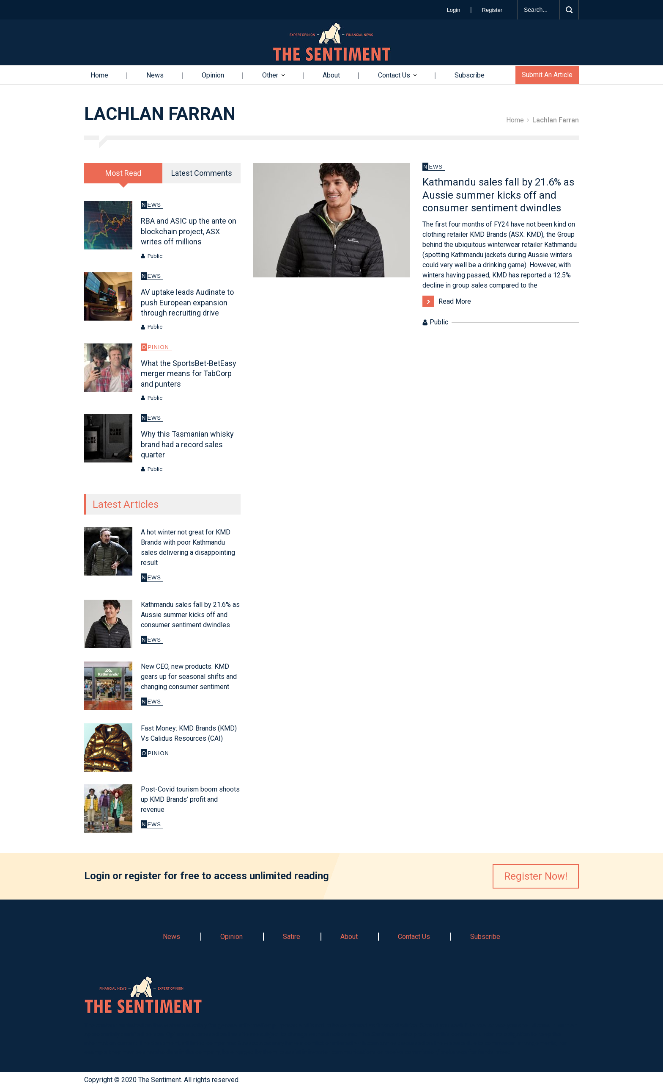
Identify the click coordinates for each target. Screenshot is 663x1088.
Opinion (213, 75)
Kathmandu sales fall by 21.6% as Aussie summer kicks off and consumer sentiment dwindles (190, 615)
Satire (291, 937)
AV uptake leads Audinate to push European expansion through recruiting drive (187, 302)
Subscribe (470, 75)
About (331, 75)
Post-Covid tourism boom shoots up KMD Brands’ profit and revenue (190, 799)
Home (99, 75)
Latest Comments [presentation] (201, 173)
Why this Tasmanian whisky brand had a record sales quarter (187, 444)
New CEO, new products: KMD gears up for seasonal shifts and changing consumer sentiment (189, 676)
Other (270, 75)
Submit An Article (547, 75)
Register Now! (535, 876)
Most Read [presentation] (123, 173)
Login (454, 10)
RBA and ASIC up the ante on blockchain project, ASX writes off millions (188, 231)
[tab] (123, 173)
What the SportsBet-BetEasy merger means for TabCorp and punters (188, 373)
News (155, 75)
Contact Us (394, 75)
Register (492, 10)
